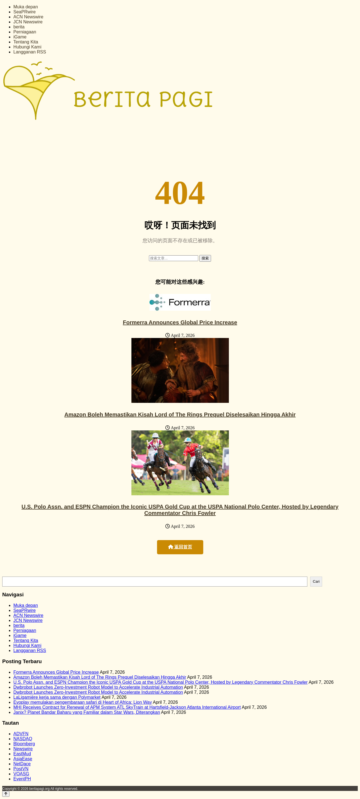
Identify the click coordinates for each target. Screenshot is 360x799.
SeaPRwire (24, 11)
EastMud (22, 753)
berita (19, 26)
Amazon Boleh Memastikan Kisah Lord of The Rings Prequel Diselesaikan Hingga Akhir (180, 414)
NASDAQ (22, 738)
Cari (316, 581)
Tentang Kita (25, 42)
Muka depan (25, 6)
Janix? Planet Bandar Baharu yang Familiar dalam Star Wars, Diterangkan (86, 712)
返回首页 (180, 547)
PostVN (20, 768)
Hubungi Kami (27, 47)
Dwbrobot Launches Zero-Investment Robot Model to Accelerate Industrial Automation (98, 687)
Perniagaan (24, 32)
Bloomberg (24, 743)
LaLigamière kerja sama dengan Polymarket (57, 697)
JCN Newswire (28, 21)
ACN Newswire (28, 16)
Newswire (23, 748)
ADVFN (20, 733)
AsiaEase (22, 758)
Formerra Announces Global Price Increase (180, 322)
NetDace (22, 763)
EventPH (22, 778)
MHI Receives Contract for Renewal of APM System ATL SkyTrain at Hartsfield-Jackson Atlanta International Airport (127, 707)
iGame (19, 37)
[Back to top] (5, 794)
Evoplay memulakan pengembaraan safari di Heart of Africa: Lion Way (82, 702)
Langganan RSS (29, 52)
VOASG (21, 773)
